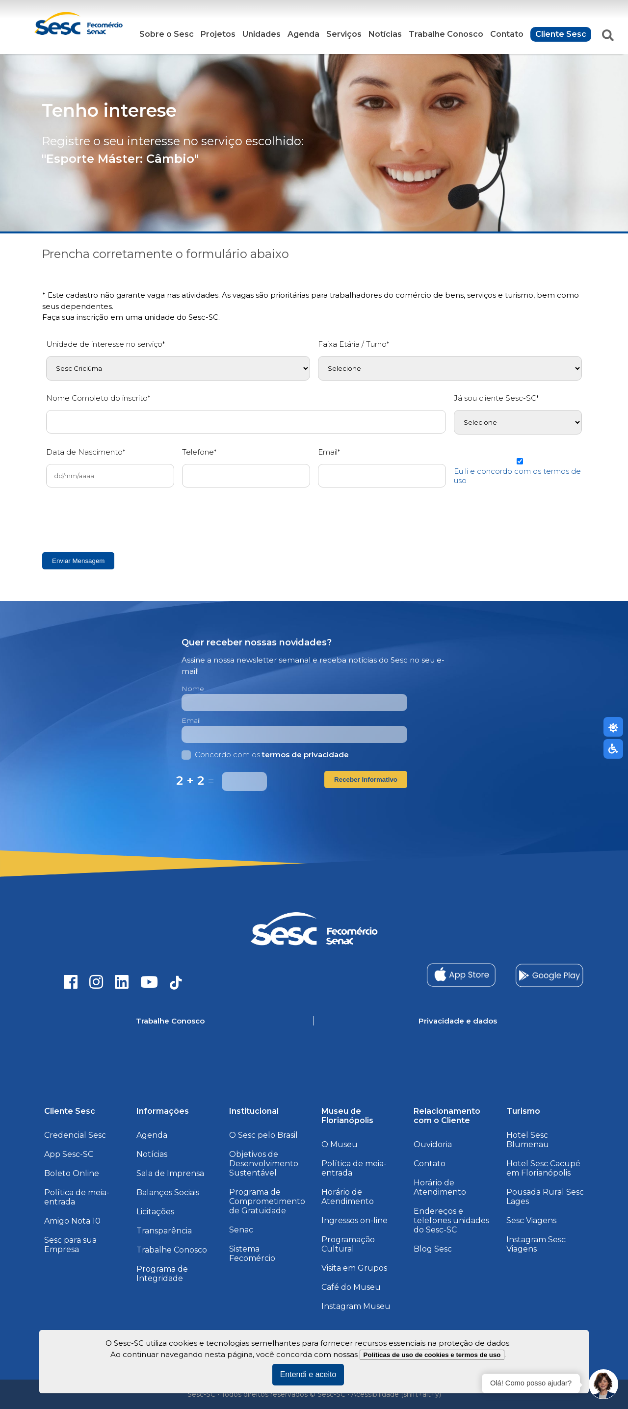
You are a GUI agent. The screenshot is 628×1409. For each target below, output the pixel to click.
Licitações (155, 1211)
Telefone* (199, 452)
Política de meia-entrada (76, 1197)
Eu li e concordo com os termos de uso (517, 475)
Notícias (385, 34)
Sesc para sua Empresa (70, 1244)
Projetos (218, 34)
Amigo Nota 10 (72, 1221)
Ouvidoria (433, 1144)
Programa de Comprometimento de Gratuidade (267, 1201)
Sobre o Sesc (166, 34)
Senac (241, 1229)
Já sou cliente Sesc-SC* (496, 398)
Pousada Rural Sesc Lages (545, 1196)
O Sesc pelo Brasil (263, 1135)
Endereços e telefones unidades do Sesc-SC (451, 1220)
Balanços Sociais (167, 1192)
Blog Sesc (433, 1249)
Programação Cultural (348, 1244)
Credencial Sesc (75, 1135)
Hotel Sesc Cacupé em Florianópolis (543, 1168)
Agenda (303, 34)
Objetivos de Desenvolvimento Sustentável (263, 1164)
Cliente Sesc (560, 34)
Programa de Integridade (162, 1273)
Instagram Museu (356, 1306)
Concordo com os (265, 754)
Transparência (164, 1230)
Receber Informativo (365, 779)
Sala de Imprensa (170, 1173)
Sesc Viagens (531, 1220)
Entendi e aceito (308, 1374)
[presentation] (120, 519)
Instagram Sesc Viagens (536, 1244)
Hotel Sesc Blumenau (527, 1139)
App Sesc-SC (68, 1154)
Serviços (344, 34)
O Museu (339, 1144)
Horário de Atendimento (347, 1196)
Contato (506, 34)
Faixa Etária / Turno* (353, 344)
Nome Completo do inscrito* (98, 398)
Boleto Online (71, 1173)
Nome (193, 688)
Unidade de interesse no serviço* (105, 344)
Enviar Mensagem (78, 560)
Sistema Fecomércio (252, 1253)
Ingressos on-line (354, 1220)
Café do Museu (351, 1287)
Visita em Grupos (354, 1268)
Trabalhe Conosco (446, 34)
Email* (329, 452)
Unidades (261, 34)
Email (191, 720)
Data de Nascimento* (85, 452)
